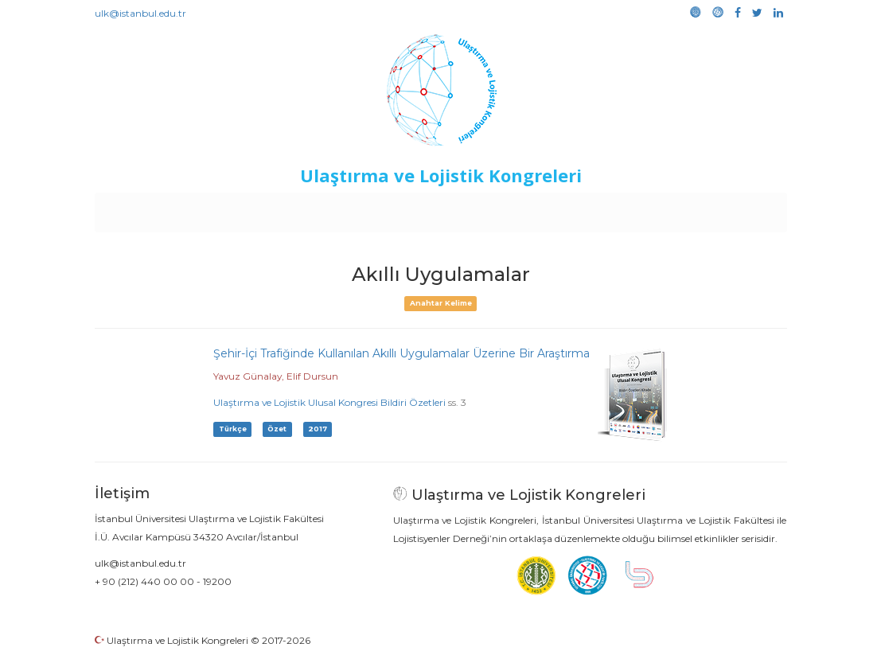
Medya (726, 208)
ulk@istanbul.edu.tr (140, 13)
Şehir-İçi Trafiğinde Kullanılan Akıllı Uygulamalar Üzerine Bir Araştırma (401, 353)
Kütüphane (622, 208)
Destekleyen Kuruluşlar (314, 208)
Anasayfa (161, 208)
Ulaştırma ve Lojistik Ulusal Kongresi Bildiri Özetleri (329, 402)
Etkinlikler (415, 208)
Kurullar (218, 208)
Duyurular (481, 208)
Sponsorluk (549, 208)
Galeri (680, 208)
